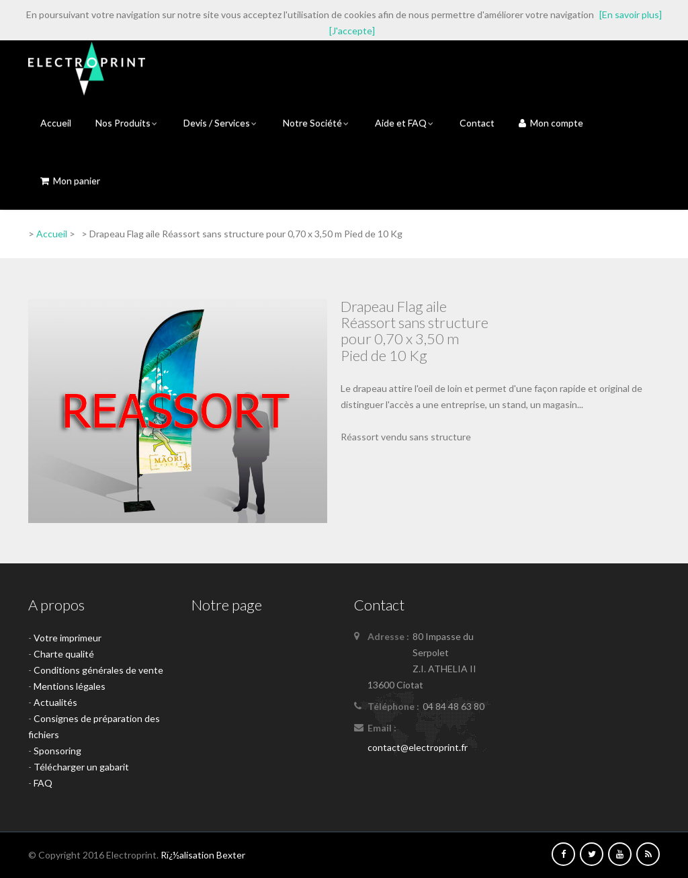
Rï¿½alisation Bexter (203, 855)
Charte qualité (64, 654)
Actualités (55, 702)
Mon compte (551, 122)
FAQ (43, 783)
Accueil (55, 122)
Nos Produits (127, 122)
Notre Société (317, 122)
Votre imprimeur (67, 637)
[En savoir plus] (630, 14)
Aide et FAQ (405, 122)
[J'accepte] (352, 30)
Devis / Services (221, 122)
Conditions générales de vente (98, 670)
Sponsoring (57, 750)
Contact (477, 122)
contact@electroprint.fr (418, 747)
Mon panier (70, 180)
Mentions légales (69, 686)
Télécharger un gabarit (81, 766)
